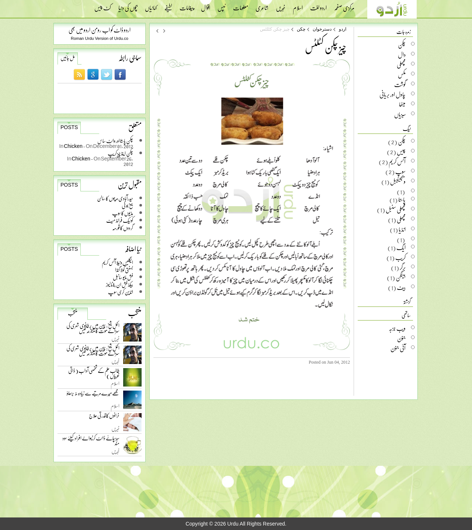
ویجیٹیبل (398, 181)
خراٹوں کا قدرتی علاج (104, 417)
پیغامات (187, 5)
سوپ (400, 171)
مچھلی (401, 64)
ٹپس (222, 5)
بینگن (401, 277)
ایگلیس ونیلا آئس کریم (117, 262)
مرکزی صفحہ (344, 5)
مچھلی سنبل (396, 209)
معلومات (240, 5)
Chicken (73, 146)
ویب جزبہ (397, 328)
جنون (401, 338)
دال (402, 55)
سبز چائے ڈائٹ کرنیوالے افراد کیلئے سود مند (90, 442)
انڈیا (402, 229)
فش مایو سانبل (123, 277)
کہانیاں (151, 5)
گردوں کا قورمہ (122, 228)
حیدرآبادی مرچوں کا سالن (115, 198)
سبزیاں (400, 114)
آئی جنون (398, 348)
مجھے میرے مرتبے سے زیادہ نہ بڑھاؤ (93, 395)
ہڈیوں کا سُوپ (122, 213)
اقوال (205, 5)
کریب (400, 257)
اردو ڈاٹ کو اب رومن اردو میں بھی (100, 29)
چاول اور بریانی (392, 94)
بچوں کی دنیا (128, 5)
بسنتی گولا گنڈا (124, 270)
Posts (69, 127)
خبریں (280, 5)
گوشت (400, 84)
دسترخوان (322, 29)
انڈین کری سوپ (120, 292)
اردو (342, 29)
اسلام (298, 5)
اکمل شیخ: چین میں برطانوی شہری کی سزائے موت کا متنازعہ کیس (92, 329)
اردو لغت (318, 5)
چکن (301, 29)
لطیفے (168, 5)
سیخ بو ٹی (127, 206)
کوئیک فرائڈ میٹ (119, 220)
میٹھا (402, 104)
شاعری (262, 5)
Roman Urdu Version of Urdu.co (99, 38)
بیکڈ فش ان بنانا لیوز (119, 284)
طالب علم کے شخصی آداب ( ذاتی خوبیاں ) (93, 374)
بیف (401, 287)
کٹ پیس (102, 5)
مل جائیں (67, 58)
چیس (401, 152)
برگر (403, 267)
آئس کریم (397, 161)
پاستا (402, 199)
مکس (402, 74)
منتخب (72, 313)
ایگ (401, 247)
